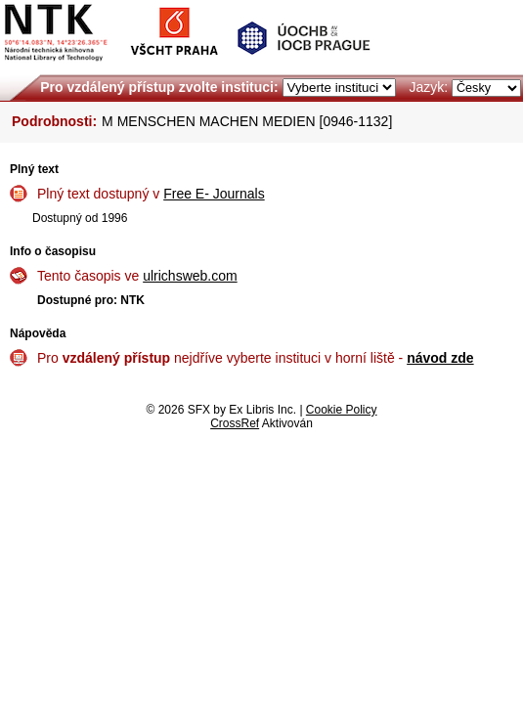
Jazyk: (428, 87)
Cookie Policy (341, 410)
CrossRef (234, 423)
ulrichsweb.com (190, 276)
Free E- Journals (213, 193)
